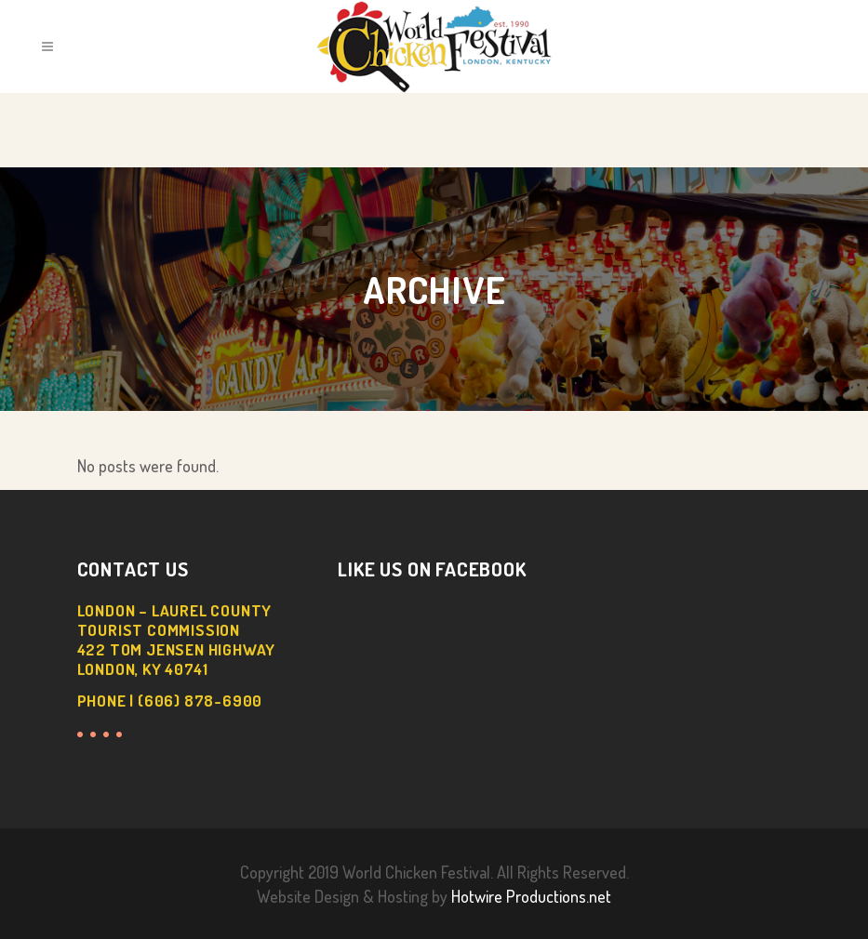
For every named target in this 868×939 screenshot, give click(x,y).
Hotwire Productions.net (531, 896)
